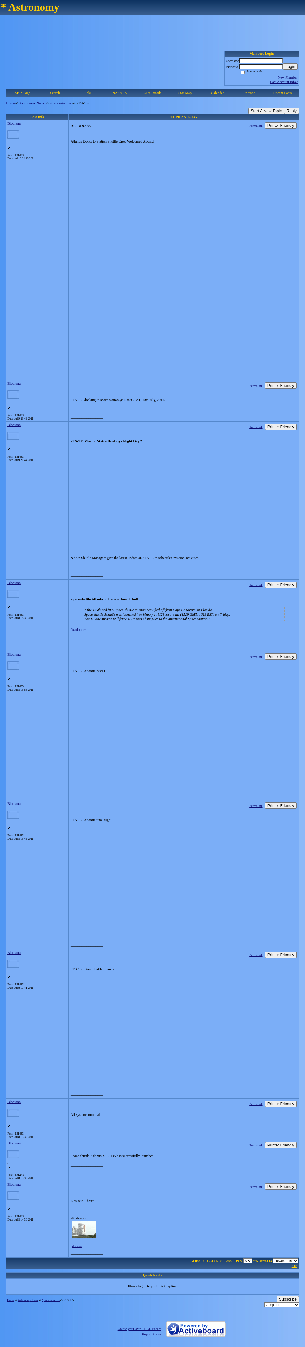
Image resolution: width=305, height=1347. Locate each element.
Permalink (255, 125)
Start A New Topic (266, 111)
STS (294, 1266)
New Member (288, 77)
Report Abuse (151, 1334)
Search (55, 93)
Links (87, 93)
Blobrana (14, 123)
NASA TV (119, 93)
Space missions (61, 103)
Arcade (250, 93)
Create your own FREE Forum (139, 1329)
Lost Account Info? (284, 82)
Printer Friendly (280, 125)
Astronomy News (31, 103)
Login (290, 66)
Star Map (185, 93)
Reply (292, 111)
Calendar (217, 93)
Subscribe (288, 1299)
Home (10, 103)
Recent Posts (282, 93)
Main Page (22, 93)
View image (77, 1246)
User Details (152, 93)
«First (196, 1260)
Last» (229, 1260)
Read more (78, 630)
